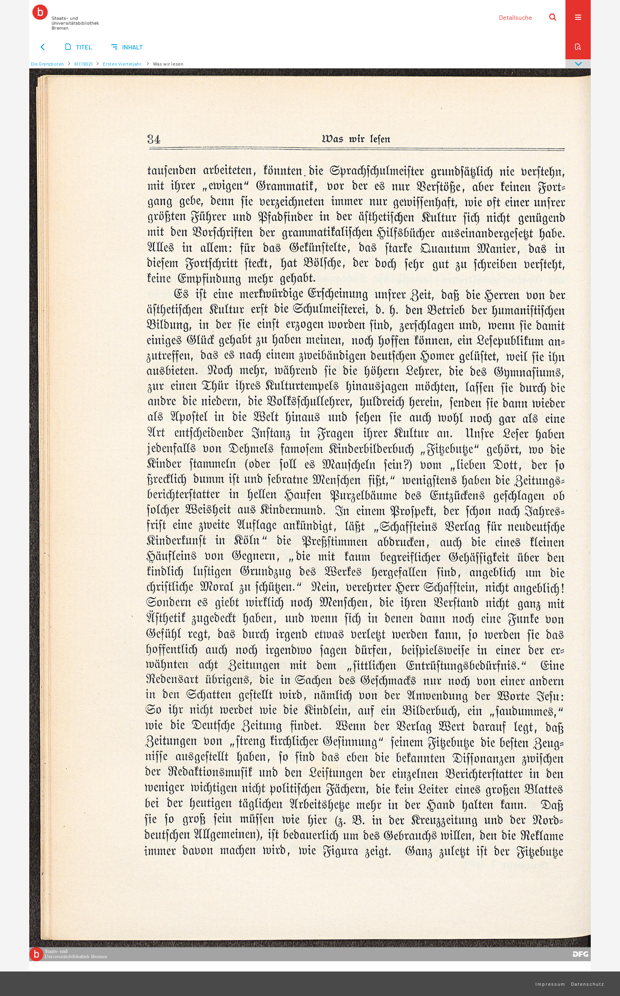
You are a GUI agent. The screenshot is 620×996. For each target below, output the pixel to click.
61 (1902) (83, 63)
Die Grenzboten (47, 63)
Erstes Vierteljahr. (123, 63)
